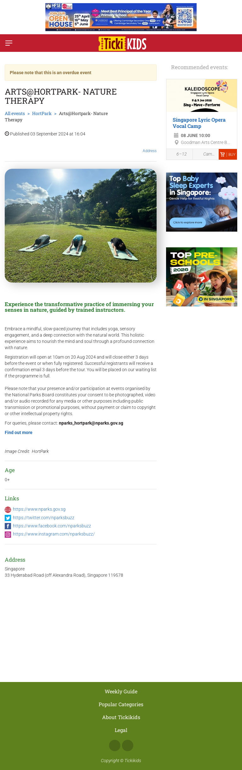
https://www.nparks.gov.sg (39, 509)
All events (15, 113)
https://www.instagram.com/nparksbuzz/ (54, 533)
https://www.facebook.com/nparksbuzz (52, 525)
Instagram (127, 745)
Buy (227, 154)
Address (150, 146)
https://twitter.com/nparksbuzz (43, 517)
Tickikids (132, 760)
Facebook (114, 745)
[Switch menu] (9, 43)
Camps (206, 154)
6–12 (178, 154)
